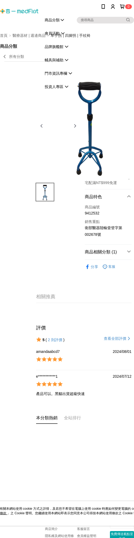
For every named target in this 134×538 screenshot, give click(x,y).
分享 (91, 267)
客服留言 (83, 529)
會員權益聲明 (86, 536)
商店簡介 (51, 529)
